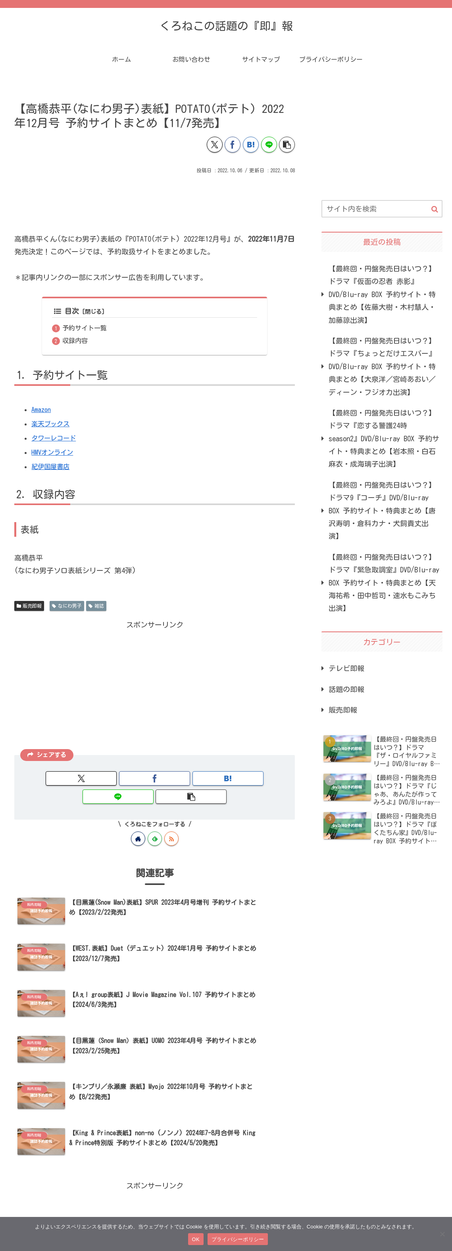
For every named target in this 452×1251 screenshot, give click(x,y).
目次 (66, 311)
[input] (382, 208)
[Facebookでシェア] (232, 145)
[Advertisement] (154, 199)
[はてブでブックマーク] (251, 145)
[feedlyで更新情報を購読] (155, 821)
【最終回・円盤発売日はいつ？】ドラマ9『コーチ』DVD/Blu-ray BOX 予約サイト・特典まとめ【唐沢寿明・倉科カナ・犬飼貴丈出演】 (382, 510)
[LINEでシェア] (269, 145)
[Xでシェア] (215, 145)
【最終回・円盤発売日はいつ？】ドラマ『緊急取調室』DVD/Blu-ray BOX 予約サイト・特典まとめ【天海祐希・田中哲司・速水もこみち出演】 (384, 582)
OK (196, 1239)
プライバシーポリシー (238, 1239)
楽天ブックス (52, 424)
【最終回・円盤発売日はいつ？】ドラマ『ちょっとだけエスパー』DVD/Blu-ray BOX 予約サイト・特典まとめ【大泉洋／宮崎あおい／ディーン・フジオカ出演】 (382, 366)
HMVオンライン (54, 453)
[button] (287, 145)
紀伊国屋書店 (52, 467)
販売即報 (29, 606)
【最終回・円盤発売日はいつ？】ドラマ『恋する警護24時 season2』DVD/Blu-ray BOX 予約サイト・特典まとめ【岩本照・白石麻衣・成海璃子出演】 (384, 438)
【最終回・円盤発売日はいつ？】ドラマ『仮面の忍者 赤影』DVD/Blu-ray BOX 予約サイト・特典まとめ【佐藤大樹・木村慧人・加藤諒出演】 (382, 294)
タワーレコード (56, 438)
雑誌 (96, 606)
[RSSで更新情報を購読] (171, 821)
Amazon (42, 410)
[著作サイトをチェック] (138, 821)
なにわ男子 (67, 606)
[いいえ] (442, 1234)
